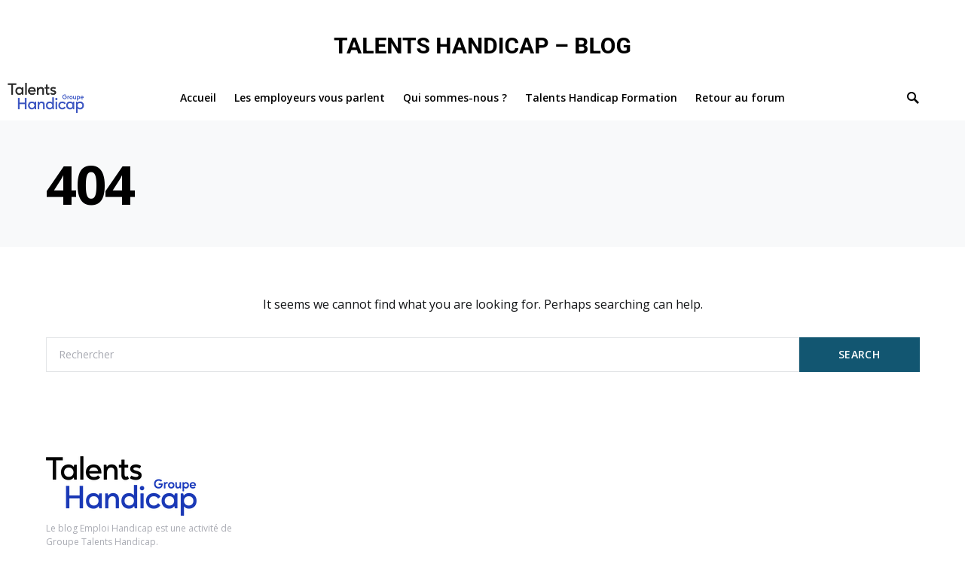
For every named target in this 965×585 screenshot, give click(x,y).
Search (859, 354)
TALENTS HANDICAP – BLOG (482, 45)
